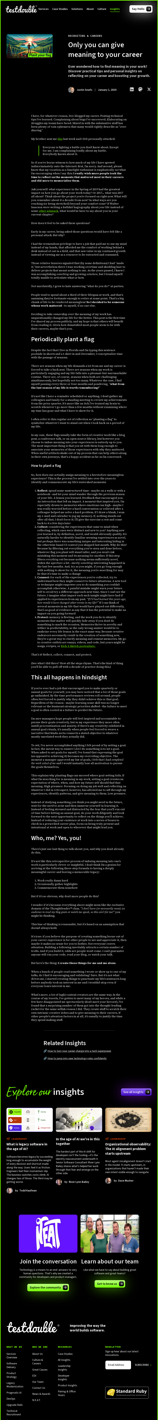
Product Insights (67, 1385)
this (60, 139)
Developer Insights (63, 1377)
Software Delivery (11, 1365)
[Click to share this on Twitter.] (149, 89)
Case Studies (60, 9)
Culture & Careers (37, 1361)
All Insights (64, 1360)
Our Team (38, 1382)
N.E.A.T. (36, 1400)
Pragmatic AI (13, 1393)
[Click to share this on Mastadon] (140, 89)
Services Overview (11, 1355)
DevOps (10, 1399)
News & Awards (41, 1394)
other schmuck (48, 211)
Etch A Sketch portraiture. (78, 646)
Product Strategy (11, 1375)
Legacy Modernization (14, 1384)
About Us (37, 1354)
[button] (43, 9)
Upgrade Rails (14, 1405)
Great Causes (40, 1369)
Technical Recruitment (13, 1412)
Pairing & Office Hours (67, 1393)
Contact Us (38, 1388)
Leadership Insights (64, 1367)
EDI (34, 1376)
